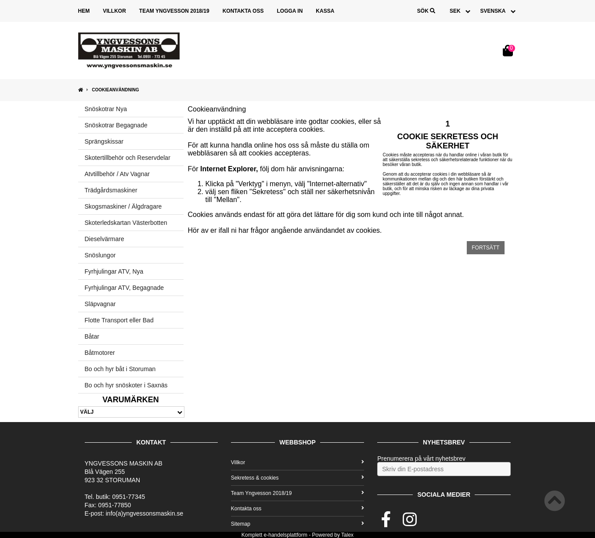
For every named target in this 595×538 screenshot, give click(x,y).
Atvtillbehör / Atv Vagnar (117, 173)
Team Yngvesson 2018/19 (174, 11)
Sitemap (297, 524)
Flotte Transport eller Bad (119, 320)
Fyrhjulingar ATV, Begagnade (124, 287)
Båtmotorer (100, 352)
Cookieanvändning (115, 89)
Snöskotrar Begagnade (116, 125)
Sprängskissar (104, 141)
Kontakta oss (243, 11)
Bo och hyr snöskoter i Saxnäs (126, 385)
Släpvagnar (100, 303)
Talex (347, 535)
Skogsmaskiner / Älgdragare (123, 206)
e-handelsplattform (285, 535)
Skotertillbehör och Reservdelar (127, 157)
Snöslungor (100, 255)
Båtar (92, 336)
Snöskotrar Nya (106, 108)
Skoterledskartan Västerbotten (126, 222)
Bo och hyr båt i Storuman (120, 368)
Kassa (325, 11)
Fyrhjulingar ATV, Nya (114, 271)
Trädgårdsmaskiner (111, 190)
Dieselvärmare (104, 238)
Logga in (290, 11)
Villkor (114, 11)
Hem (84, 11)
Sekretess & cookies (297, 478)
